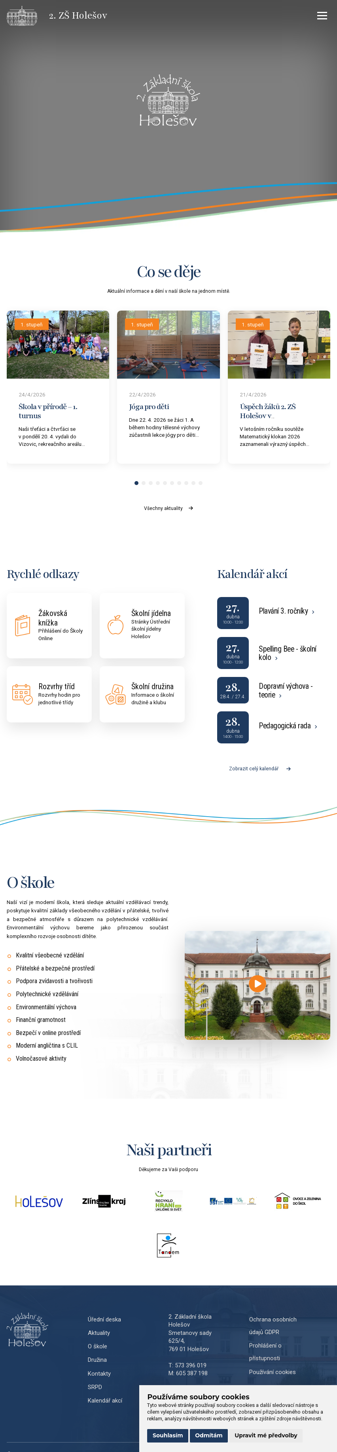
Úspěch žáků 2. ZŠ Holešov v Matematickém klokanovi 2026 (267, 420)
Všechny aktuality (168, 508)
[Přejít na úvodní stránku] (28, 16)
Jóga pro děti (149, 407)
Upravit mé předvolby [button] (266, 1435)
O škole (97, 1346)
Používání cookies (272, 1372)
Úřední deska (104, 1319)
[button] (136, 483)
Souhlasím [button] (168, 1435)
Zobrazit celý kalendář (260, 768)
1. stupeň (32, 324)
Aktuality (99, 1332)
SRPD (95, 1387)
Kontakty (99, 1373)
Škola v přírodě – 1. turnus (48, 411)
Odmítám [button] (209, 1435)
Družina (97, 1359)
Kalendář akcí (105, 1400)
